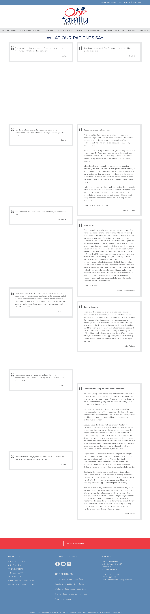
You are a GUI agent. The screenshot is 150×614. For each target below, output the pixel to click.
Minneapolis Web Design (97, 611)
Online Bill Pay (124, 2)
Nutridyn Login (15, 576)
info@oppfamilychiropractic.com (119, 579)
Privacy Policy (82, 611)
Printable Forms (15, 568)
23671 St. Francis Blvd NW (112, 563)
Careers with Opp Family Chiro (21, 583)
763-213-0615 (113, 573)
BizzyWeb (113, 611)
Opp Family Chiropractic (75, 16)
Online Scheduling (108, 2)
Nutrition (137, 2)
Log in (120, 611)
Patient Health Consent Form (21, 579)
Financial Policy (15, 572)
